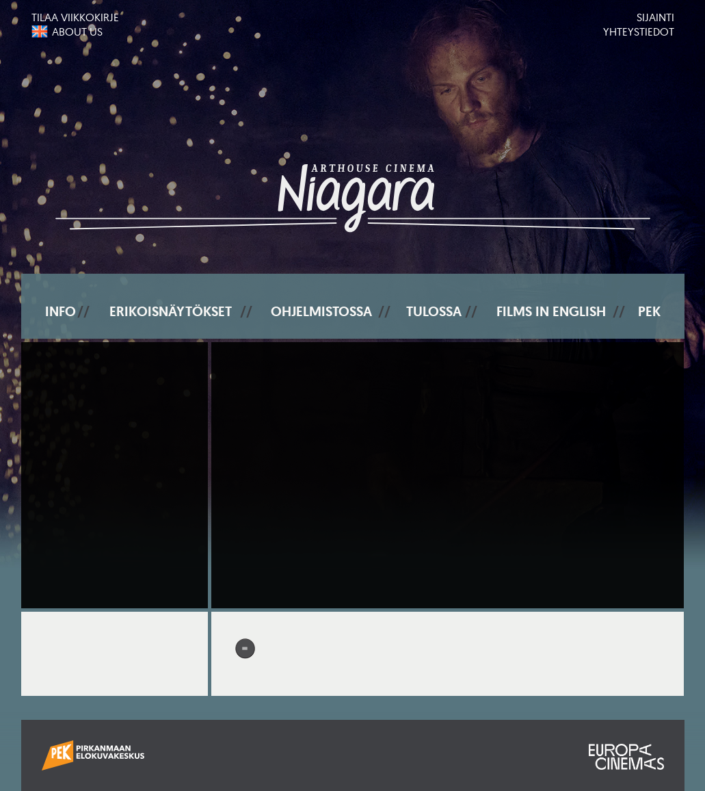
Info (60, 311)
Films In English (551, 311)
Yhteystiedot (638, 31)
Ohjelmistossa (321, 311)
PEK (649, 311)
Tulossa (434, 311)
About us (77, 31)
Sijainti (655, 17)
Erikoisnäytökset (170, 311)
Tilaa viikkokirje (75, 17)
